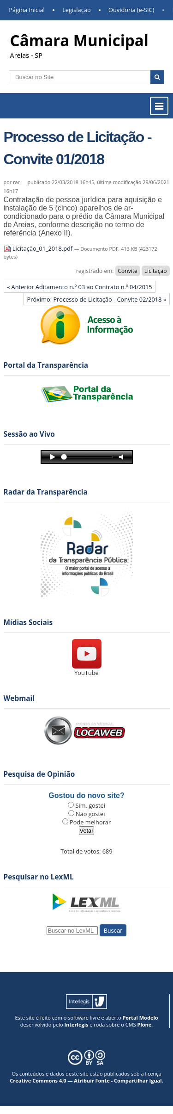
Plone (144, 1024)
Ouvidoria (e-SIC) (131, 10)
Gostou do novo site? (86, 795)
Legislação (76, 10)
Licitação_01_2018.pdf (39, 248)
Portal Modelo (140, 1017)
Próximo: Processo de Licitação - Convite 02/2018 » (97, 299)
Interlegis (76, 1024)
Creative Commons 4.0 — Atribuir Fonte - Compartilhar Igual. (86, 1080)
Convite (127, 271)
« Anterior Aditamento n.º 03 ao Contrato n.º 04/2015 (79, 287)
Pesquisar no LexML (39, 877)
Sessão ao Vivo (29, 434)
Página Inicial (27, 10)
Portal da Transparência (46, 365)
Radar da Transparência (46, 492)
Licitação (155, 271)
